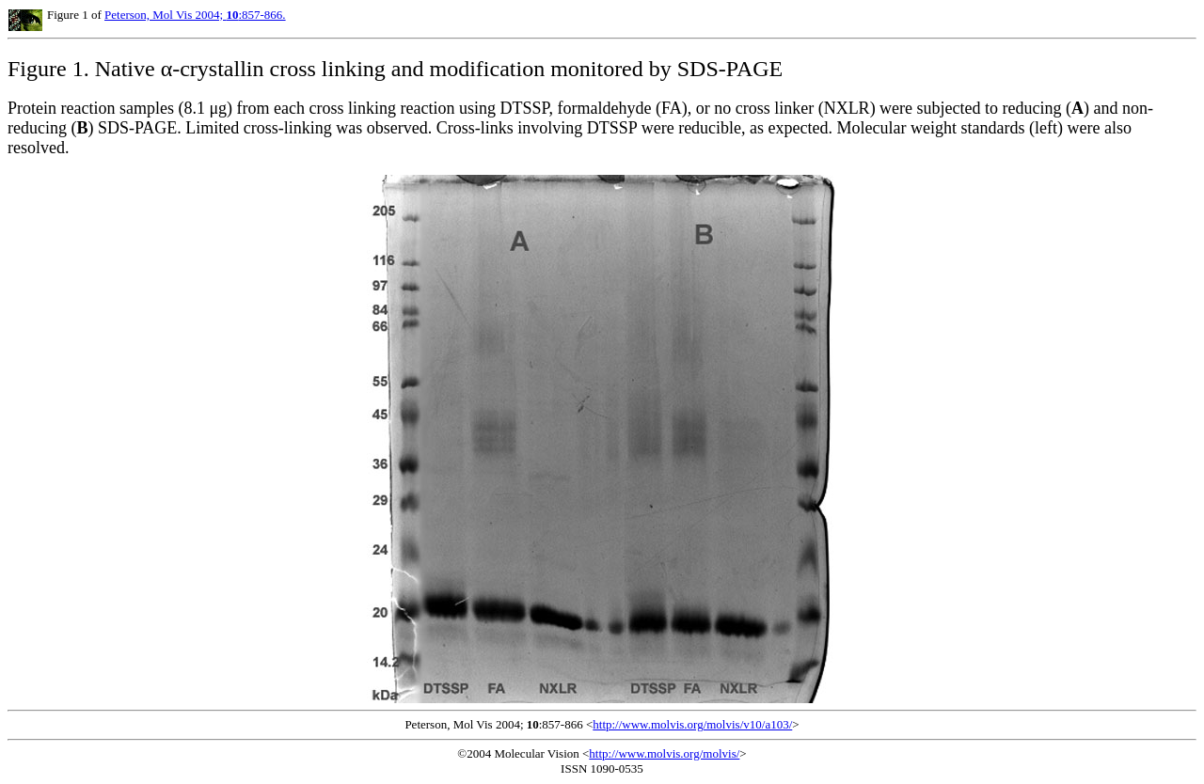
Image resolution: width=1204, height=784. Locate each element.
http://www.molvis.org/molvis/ (664, 753)
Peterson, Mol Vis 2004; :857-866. (195, 15)
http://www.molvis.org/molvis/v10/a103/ (692, 724)
